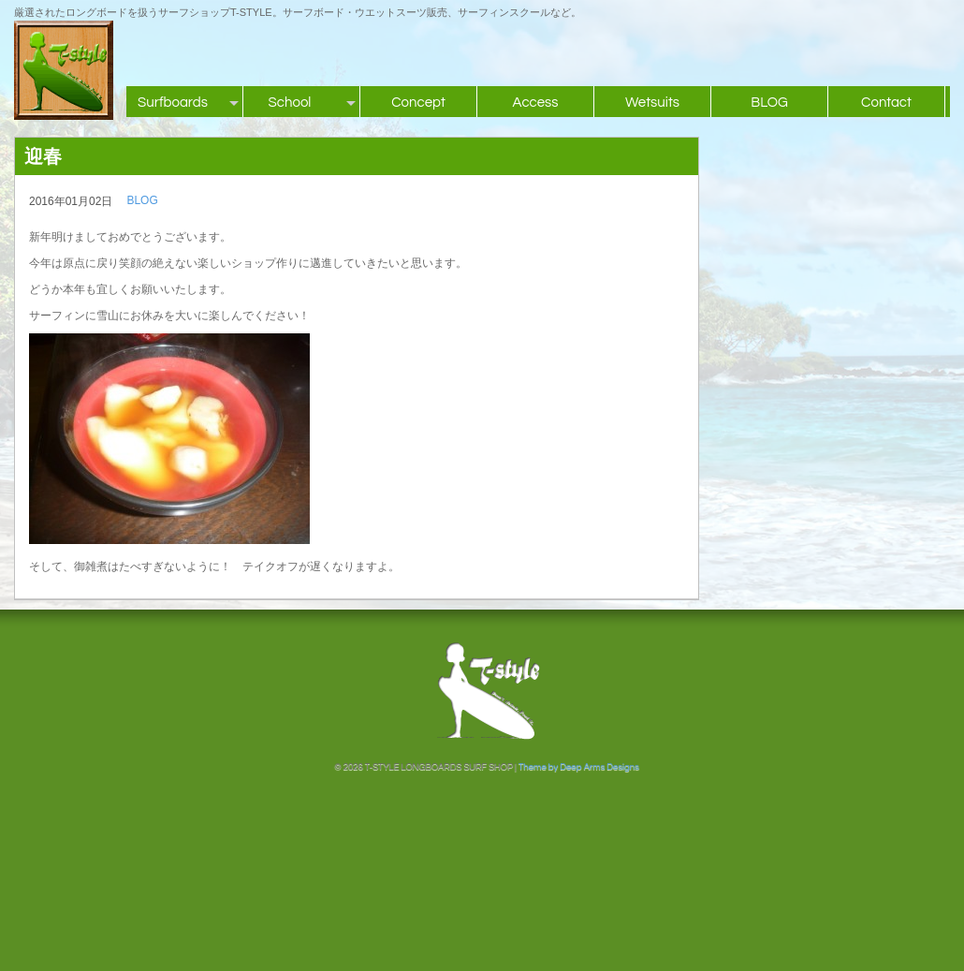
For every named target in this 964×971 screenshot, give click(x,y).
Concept (418, 103)
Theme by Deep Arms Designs (579, 767)
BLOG (769, 103)
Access (535, 103)
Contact (886, 103)
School (290, 103)
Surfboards (173, 103)
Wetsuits (652, 103)
